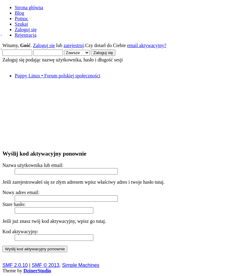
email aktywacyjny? (146, 45)
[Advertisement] (117, 114)
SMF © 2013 (45, 265)
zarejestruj (74, 45)
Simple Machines (80, 265)
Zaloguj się (44, 45)
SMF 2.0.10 (15, 265)
